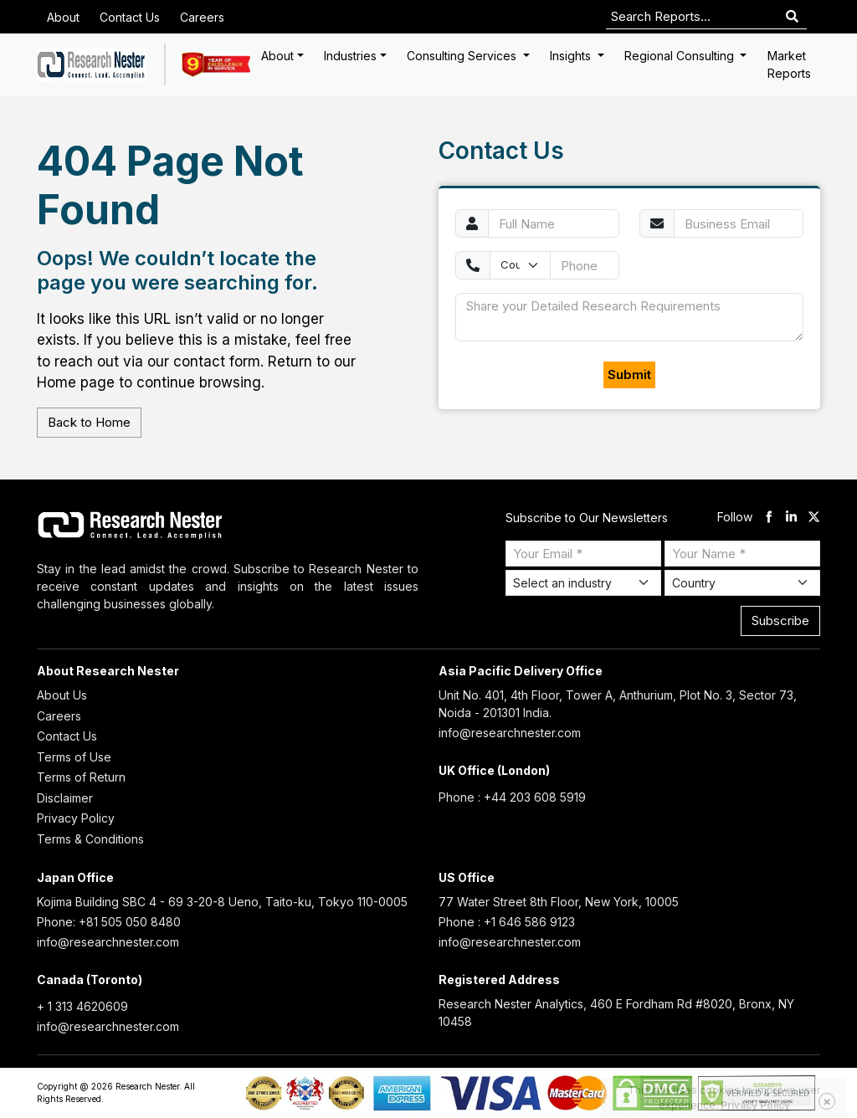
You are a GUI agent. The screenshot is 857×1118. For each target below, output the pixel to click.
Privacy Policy (76, 818)
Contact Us (130, 17)
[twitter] (814, 517)
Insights (572, 56)
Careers (202, 17)
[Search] (792, 17)
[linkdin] (791, 517)
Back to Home (89, 422)
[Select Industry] (583, 583)
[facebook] (768, 517)
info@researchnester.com (510, 733)
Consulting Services (463, 56)
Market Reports (789, 64)
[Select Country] (742, 583)
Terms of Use (74, 757)
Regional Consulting (680, 56)
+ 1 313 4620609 (82, 1006)
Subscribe (780, 620)
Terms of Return (81, 777)
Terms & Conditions (90, 839)
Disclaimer (65, 798)
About (63, 17)
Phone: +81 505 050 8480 (109, 922)
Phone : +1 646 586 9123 (507, 922)
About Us (62, 695)
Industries (350, 56)
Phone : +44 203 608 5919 (512, 797)
